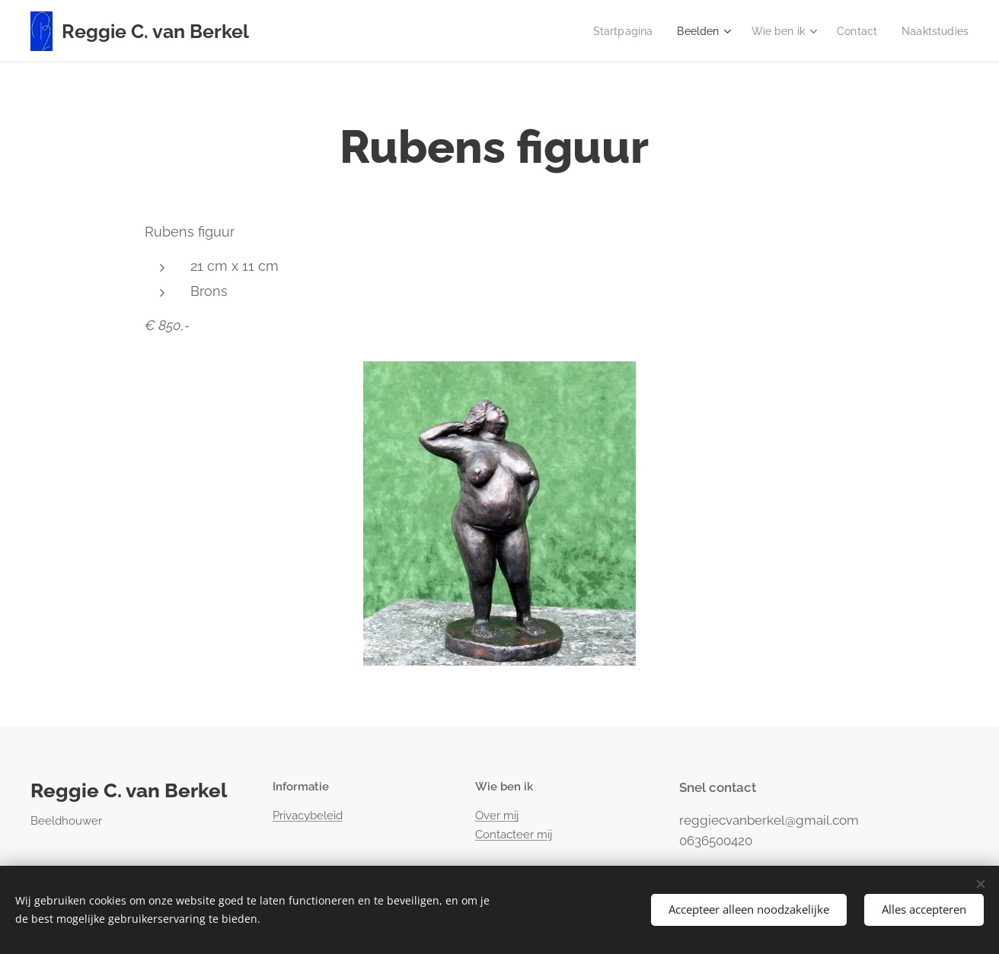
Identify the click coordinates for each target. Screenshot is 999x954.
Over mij (497, 815)
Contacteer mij (513, 834)
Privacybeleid (308, 815)
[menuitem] (610, 31)
